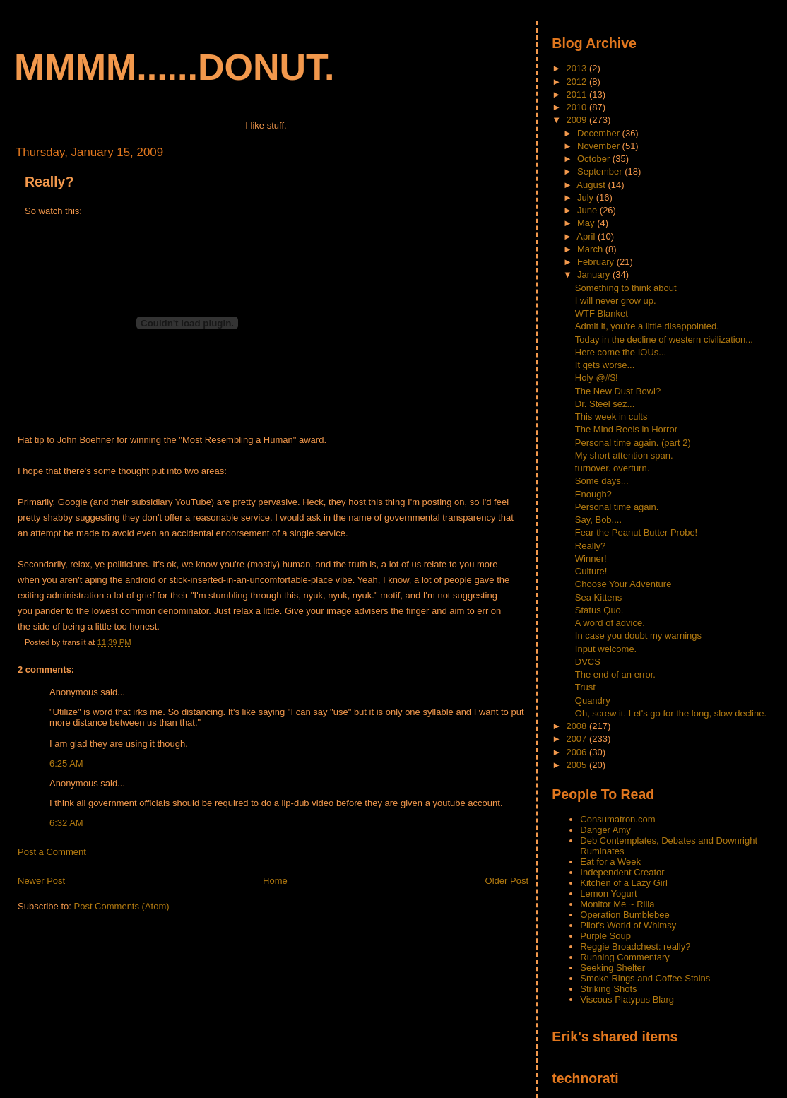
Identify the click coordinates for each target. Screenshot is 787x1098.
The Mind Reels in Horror (626, 429)
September (601, 171)
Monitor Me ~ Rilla (617, 904)
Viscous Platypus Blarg (627, 999)
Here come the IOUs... (620, 352)
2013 (577, 68)
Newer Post (41, 880)
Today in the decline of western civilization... (664, 339)
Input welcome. (606, 649)
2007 (577, 738)
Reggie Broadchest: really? (635, 946)
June (588, 210)
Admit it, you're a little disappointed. (647, 326)
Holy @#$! (596, 377)
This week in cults (611, 416)
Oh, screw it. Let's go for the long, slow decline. (671, 713)
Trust (585, 687)
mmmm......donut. (174, 67)
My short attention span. (624, 455)
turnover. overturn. (612, 468)
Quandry (592, 700)
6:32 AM (66, 822)
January (595, 274)
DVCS (587, 661)
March (591, 249)
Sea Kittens (598, 597)
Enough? (593, 494)
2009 (577, 119)
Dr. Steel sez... (605, 404)
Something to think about (626, 288)
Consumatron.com (617, 819)
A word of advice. (610, 623)
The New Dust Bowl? (618, 391)
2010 (577, 107)
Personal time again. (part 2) (633, 442)
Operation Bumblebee (624, 914)
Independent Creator (622, 872)
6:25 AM (66, 763)
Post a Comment (52, 851)
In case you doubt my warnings (638, 635)
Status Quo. (599, 610)
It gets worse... (605, 365)
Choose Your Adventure (623, 584)
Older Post (506, 880)
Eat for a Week (610, 861)
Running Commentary (624, 957)
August (592, 184)
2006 (577, 752)
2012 (577, 81)
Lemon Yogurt (608, 893)
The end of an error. (615, 674)
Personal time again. (617, 507)
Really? (49, 181)
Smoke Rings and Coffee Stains (645, 978)
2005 (577, 765)
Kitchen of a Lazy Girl (624, 883)
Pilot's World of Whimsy (628, 925)
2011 (577, 94)
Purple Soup (605, 936)
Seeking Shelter (612, 967)
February (597, 261)
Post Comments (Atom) (122, 906)
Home (275, 880)
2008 (577, 726)
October (595, 158)
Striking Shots (608, 989)
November (599, 146)
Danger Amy (605, 830)
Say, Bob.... (598, 519)
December (599, 133)
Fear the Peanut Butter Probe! (636, 532)
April (587, 236)
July (586, 197)
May (587, 223)
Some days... (602, 481)
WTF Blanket (601, 313)
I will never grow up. (615, 300)
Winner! (591, 558)
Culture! (591, 571)
